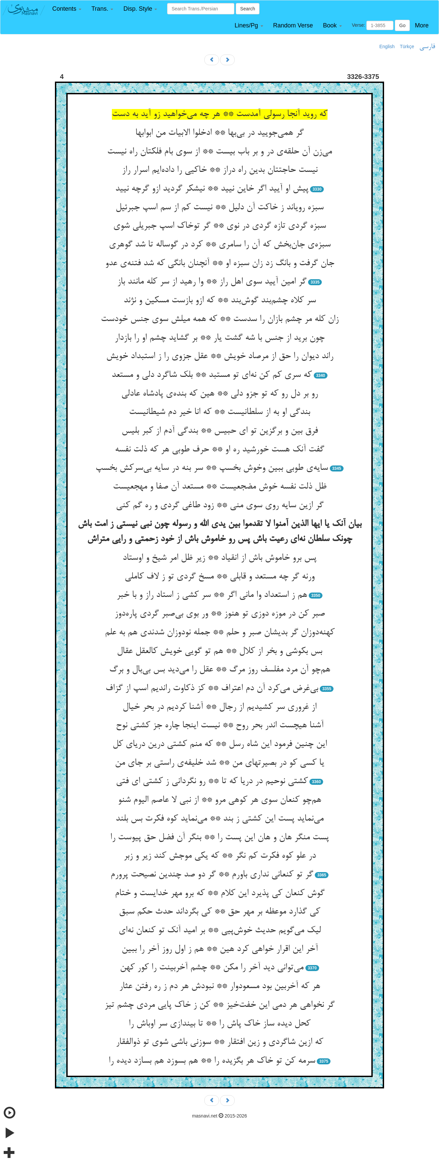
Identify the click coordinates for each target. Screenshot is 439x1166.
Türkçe (407, 46)
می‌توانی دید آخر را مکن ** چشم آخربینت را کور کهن (211, 967)
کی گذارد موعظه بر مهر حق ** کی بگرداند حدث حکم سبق (219, 912)
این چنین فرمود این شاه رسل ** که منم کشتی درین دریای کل (220, 744)
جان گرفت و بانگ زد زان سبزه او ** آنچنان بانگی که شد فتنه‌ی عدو (219, 263)
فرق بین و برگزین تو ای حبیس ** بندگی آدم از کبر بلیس (220, 431)
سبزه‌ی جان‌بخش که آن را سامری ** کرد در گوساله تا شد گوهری (220, 244)
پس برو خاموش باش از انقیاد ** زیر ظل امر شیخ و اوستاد (219, 558)
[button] (66, 8)
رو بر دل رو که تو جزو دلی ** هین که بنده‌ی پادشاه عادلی (219, 394)
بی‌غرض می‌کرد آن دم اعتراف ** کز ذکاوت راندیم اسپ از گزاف (211, 688)
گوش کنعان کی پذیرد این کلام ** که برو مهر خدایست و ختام (219, 893)
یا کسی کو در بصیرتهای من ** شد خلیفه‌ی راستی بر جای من (219, 763)
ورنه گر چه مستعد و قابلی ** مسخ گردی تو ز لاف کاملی (219, 576)
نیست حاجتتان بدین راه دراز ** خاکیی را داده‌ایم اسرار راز (219, 170)
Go (402, 25)
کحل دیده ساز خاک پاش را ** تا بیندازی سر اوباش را (219, 1024)
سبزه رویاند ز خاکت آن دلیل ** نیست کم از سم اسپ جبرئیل (219, 207)
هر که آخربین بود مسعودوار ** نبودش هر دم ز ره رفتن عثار (219, 986)
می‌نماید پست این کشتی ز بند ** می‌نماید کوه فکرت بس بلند (219, 819)
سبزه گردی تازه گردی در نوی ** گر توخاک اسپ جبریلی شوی (219, 226)
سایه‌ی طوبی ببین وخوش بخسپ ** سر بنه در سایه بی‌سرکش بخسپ (211, 468)
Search (247, 8)
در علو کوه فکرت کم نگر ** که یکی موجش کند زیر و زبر (220, 856)
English (387, 46)
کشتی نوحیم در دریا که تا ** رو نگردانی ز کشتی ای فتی (212, 781)
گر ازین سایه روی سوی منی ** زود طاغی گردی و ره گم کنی (219, 505)
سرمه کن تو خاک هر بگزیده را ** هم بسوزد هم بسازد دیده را (211, 1061)
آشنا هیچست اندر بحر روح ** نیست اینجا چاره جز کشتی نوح (219, 725)
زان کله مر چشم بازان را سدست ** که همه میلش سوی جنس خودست (220, 319)
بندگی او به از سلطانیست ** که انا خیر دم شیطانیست (219, 412)
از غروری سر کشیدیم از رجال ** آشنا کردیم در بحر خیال (219, 707)
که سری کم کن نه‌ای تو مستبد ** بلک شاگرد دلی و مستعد (212, 375)
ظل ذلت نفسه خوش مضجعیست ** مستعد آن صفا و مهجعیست (219, 487)
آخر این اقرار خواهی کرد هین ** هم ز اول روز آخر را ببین (220, 949)
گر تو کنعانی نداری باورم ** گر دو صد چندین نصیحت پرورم (212, 874)
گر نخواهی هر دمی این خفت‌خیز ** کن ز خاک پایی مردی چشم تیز (219, 1005)
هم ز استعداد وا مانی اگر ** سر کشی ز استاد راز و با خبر (212, 595)
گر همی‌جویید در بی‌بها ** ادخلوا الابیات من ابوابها (219, 133)
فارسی (427, 47)
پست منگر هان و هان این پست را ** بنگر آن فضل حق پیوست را (219, 837)
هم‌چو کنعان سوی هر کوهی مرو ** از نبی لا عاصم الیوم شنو (219, 800)
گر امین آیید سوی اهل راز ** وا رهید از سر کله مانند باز (211, 282)
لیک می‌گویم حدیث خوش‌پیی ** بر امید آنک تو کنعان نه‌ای (220, 930)
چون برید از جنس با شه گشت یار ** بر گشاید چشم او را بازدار (219, 338)
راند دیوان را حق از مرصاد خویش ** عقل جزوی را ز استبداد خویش (219, 356)
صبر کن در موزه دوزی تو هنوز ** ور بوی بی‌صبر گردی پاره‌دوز (220, 614)
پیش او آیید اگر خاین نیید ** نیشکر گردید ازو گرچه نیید (211, 189)
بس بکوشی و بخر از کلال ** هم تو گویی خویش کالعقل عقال (219, 651)
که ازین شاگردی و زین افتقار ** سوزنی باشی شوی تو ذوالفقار (219, 1042)
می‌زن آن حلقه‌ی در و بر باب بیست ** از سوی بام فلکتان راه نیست (219, 151)
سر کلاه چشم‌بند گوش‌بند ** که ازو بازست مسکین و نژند (220, 300)
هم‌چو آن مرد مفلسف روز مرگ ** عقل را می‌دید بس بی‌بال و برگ (219, 669)
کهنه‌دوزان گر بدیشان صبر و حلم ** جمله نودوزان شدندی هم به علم (220, 632)
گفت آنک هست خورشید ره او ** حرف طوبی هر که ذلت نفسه (219, 449)
